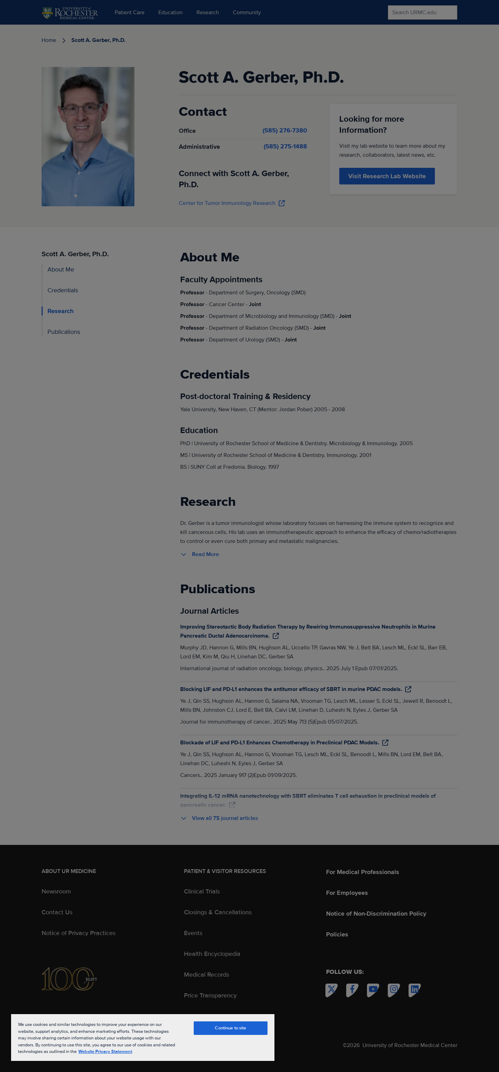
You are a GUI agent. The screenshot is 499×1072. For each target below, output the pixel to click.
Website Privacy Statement (105, 1051)
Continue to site (230, 1028)
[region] (142, 1037)
